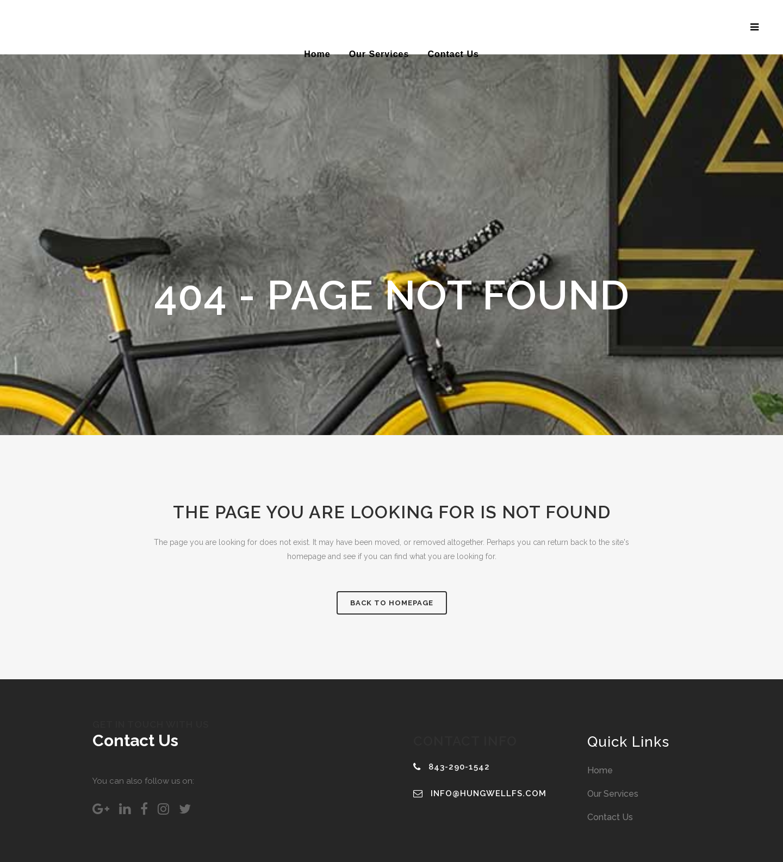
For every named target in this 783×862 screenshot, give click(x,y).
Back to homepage (391, 603)
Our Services (612, 794)
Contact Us (610, 817)
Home (600, 770)
